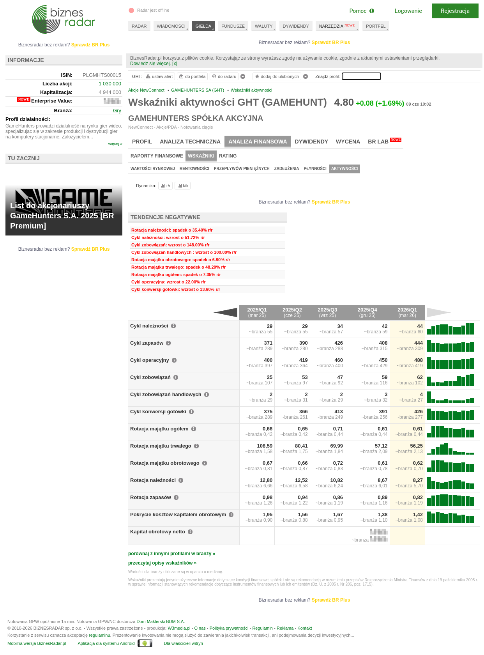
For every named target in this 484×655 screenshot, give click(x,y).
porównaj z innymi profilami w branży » (171, 553)
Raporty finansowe (157, 156)
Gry (117, 110)
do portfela (191, 76)
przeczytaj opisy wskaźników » (162, 563)
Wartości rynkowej (153, 168)
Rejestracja (455, 11)
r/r (164, 185)
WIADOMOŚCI (171, 26)
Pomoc (361, 11)
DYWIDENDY (296, 26)
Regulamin (262, 628)
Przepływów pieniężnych (242, 168)
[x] (174, 63)
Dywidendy (312, 141)
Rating (228, 156)
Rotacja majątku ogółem (159, 429)
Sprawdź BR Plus (331, 42)
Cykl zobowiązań (150, 377)
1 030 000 (110, 84)
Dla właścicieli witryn (183, 643)
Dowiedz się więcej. (150, 63)
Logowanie (408, 11)
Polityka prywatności (229, 628)
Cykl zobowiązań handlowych (165, 394)
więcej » (115, 144)
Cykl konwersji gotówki (158, 411)
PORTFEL (376, 26)
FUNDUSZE (233, 26)
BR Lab (384, 141)
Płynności (315, 168)
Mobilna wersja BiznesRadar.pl (36, 643)
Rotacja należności (153, 480)
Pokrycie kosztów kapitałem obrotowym (178, 514)
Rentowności (194, 168)
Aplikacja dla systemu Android (106, 643)
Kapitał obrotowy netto (157, 532)
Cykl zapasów (146, 343)
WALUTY (263, 26)
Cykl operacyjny (149, 360)
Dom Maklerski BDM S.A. (160, 621)
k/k (182, 185)
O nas (199, 628)
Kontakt (304, 628)
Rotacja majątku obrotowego (165, 463)
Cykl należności (149, 326)
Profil (142, 141)
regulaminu (99, 635)
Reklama (285, 628)
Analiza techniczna (190, 141)
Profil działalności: (27, 119)
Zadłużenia (286, 168)
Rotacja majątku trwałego (160, 446)
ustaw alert (159, 76)
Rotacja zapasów (150, 497)
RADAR (139, 26)
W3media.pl (179, 628)
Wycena (348, 141)
